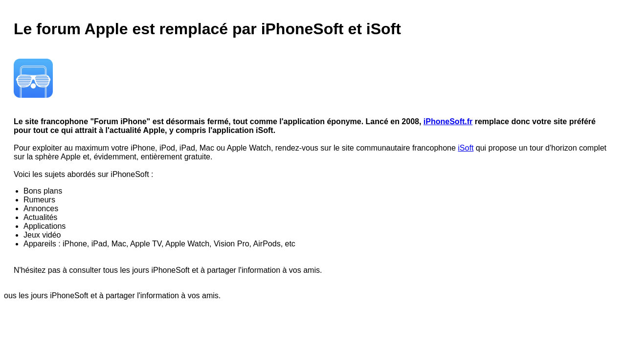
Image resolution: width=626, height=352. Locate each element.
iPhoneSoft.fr (448, 121)
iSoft (465, 148)
